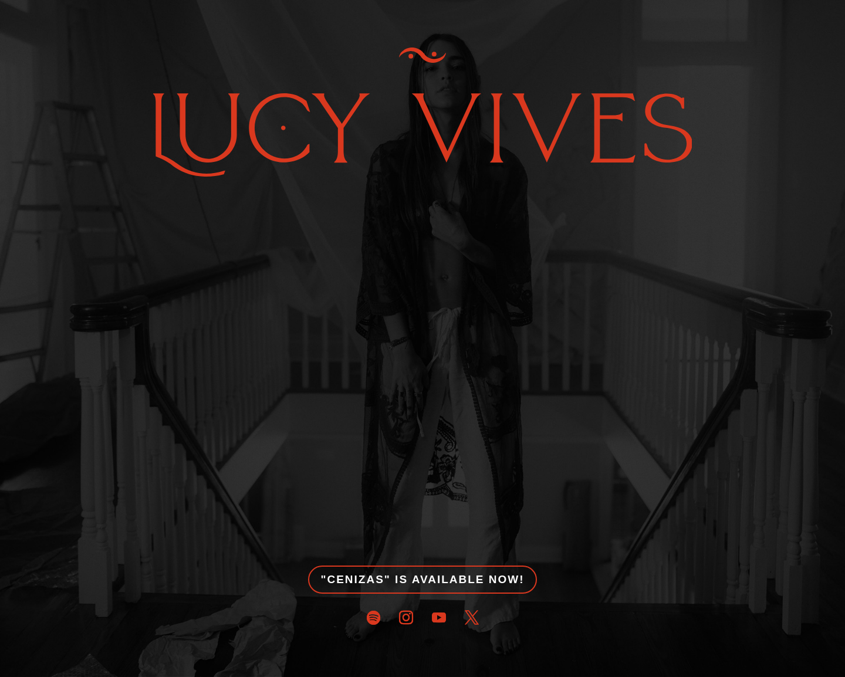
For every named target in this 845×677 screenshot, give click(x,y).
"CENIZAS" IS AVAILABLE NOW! (422, 579)
